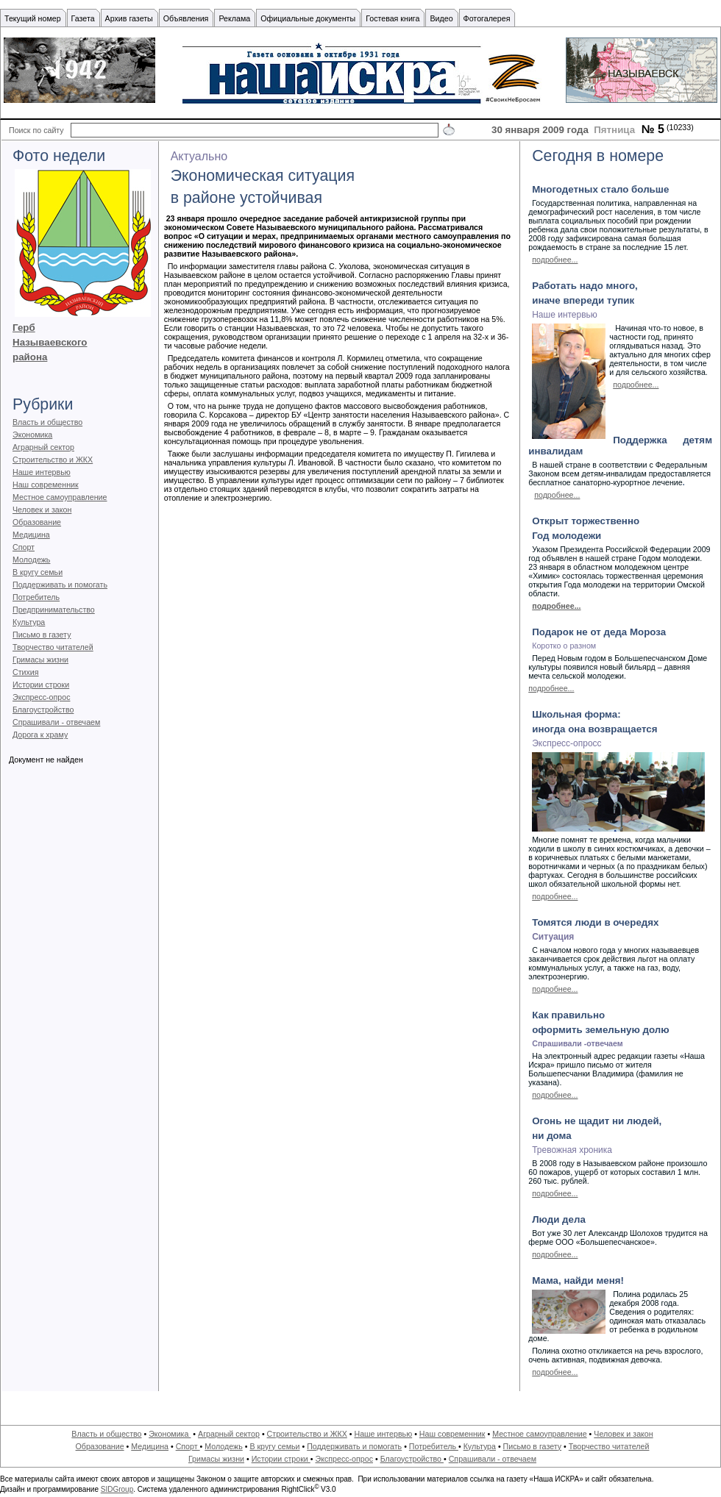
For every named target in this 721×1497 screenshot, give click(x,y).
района (30, 356)
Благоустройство (43, 709)
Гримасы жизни (40, 659)
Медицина (31, 534)
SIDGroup (117, 1489)
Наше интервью (42, 472)
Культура (29, 622)
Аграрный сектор (43, 447)
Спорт (24, 547)
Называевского (50, 342)
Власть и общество (47, 422)
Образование (37, 522)
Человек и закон (42, 509)
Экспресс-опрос (41, 697)
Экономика (32, 434)
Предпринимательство (54, 609)
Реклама (234, 18)
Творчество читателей (53, 647)
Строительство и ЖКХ (53, 459)
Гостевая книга (392, 18)
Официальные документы (307, 18)
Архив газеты (129, 18)
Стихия (26, 672)
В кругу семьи (38, 572)
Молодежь (31, 559)
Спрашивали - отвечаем (56, 722)
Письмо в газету (42, 634)
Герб (24, 327)
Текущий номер (32, 18)
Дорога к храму (40, 734)
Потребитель (36, 597)
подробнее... (555, 259)
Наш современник (46, 484)
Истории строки (41, 684)
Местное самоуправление (60, 497)
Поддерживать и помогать (60, 584)
